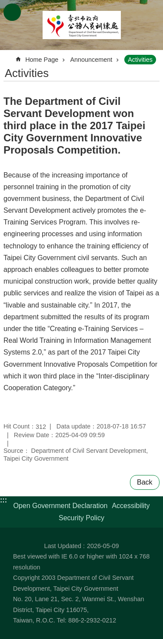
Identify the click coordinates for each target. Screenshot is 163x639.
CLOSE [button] (12, 12)
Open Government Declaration (60, 505)
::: (3, 500)
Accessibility (131, 505)
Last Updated (62, 545)
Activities (140, 59)
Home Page (41, 59)
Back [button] (145, 482)
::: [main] (9, 56)
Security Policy (81, 518)
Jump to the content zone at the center (4, 4)
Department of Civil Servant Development (82, 25)
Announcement (91, 59)
